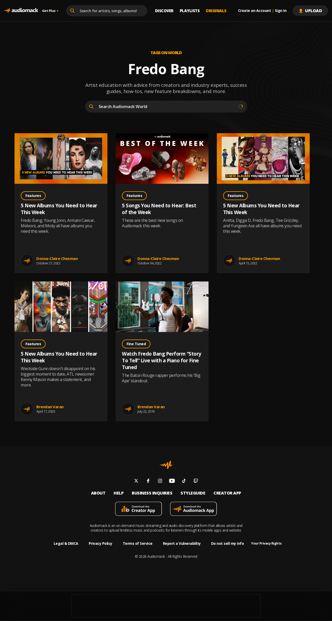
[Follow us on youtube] (172, 481)
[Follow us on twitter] (136, 481)
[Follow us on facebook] (148, 481)
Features (33, 195)
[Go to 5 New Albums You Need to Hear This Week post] (61, 159)
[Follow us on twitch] (196, 481)
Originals (216, 10)
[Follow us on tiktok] (184, 481)
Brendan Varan (50, 406)
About (98, 493)
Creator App (227, 493)
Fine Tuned (136, 343)
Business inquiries (152, 493)
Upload (310, 10)
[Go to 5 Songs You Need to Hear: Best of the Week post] (162, 159)
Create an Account (254, 10)
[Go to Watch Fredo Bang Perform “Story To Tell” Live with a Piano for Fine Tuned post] (162, 307)
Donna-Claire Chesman (57, 258)
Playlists (190, 10)
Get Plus (50, 11)
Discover (164, 10)
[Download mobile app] (138, 509)
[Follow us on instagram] (160, 481)
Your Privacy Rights (266, 543)
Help (118, 493)
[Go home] (21, 10)
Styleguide (193, 493)
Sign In (281, 10)
